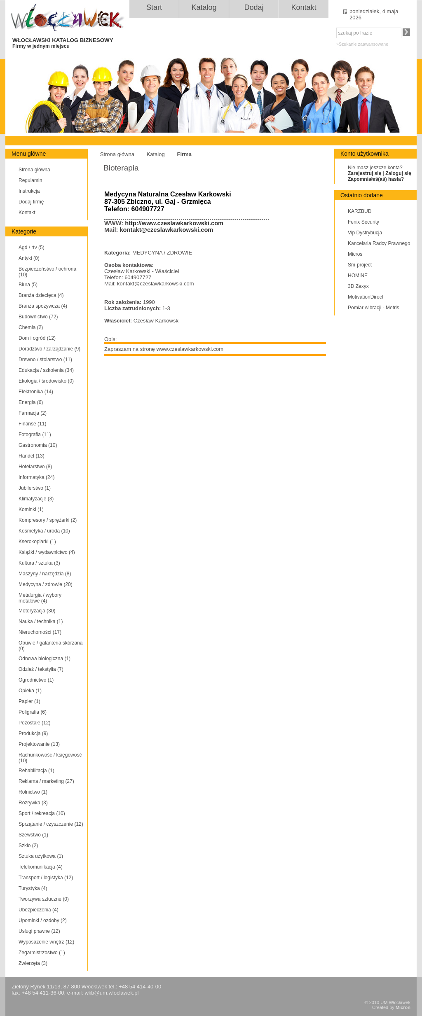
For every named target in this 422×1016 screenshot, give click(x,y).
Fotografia (35, 434)
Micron (403, 1007)
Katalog (203, 7)
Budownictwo (38, 317)
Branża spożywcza (43, 306)
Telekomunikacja (41, 867)
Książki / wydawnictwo (47, 552)
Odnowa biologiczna (44, 658)
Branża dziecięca (41, 295)
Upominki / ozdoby (43, 920)
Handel (32, 456)
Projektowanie (39, 744)
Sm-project (360, 265)
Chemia (31, 327)
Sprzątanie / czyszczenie (51, 824)
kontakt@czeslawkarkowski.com (166, 230)
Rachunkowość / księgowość (50, 758)
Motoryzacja (37, 611)
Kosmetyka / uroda (44, 531)
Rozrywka (33, 803)
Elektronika (36, 392)
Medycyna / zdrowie (46, 584)
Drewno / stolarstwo (45, 359)
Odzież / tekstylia (41, 669)
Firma (184, 154)
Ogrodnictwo (36, 680)
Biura (28, 284)
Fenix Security (363, 222)
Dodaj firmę (31, 202)
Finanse (32, 424)
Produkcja (33, 733)
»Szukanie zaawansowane (362, 44)
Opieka (30, 691)
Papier (29, 701)
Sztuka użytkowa (41, 856)
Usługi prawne (39, 931)
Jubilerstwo (35, 488)
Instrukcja (29, 191)
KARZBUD (359, 211)
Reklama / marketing (46, 781)
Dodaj (253, 7)
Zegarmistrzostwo (42, 952)
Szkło (28, 845)
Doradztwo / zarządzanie (49, 349)
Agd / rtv (32, 247)
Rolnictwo (33, 792)
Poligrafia (33, 712)
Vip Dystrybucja (365, 233)
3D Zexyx (358, 286)
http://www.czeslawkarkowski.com (174, 223)
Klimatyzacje (36, 499)
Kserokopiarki (37, 541)
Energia (31, 402)
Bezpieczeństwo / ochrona (47, 272)
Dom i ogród (37, 338)
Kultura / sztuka (39, 563)
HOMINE (358, 275)
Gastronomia (38, 445)
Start (154, 7)
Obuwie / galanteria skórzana (50, 646)
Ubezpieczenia (39, 910)
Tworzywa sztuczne (44, 899)
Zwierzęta (33, 963)
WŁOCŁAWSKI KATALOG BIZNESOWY (70, 43)
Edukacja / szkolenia (46, 370)
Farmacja (33, 413)
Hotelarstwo (35, 466)
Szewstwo (33, 835)
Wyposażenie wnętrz (46, 942)
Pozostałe (34, 723)
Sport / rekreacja (42, 813)
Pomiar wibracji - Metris (373, 308)
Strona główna (34, 170)
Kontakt (303, 7)
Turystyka (33, 888)
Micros (355, 254)
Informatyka (36, 477)
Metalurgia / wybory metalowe (40, 598)
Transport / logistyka (46, 878)
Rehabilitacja (36, 770)
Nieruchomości (40, 632)
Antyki (29, 258)
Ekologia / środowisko (46, 381)
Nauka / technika (41, 621)
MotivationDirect (365, 297)
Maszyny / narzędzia (45, 574)
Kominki (31, 509)
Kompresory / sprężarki (48, 520)
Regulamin (30, 180)
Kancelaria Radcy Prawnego (379, 243)
